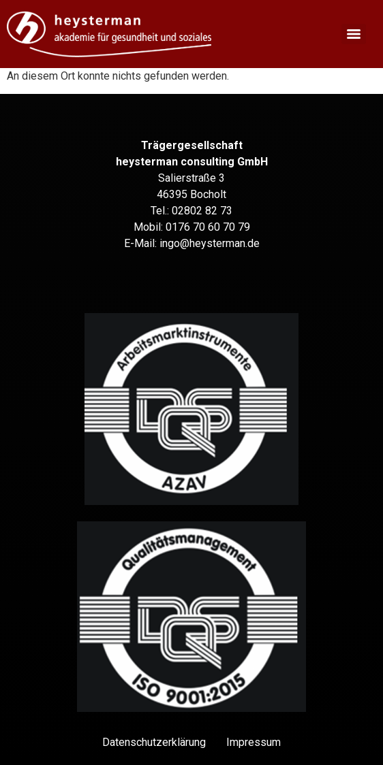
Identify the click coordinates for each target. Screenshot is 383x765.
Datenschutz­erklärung (154, 742)
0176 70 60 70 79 (208, 227)
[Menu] (353, 34)
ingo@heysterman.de (209, 243)
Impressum (253, 742)
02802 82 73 (202, 210)
